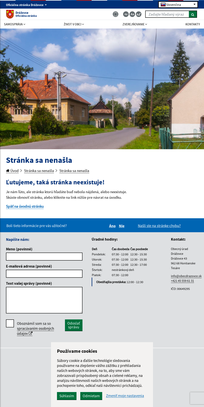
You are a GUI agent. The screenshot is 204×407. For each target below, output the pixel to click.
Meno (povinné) (19, 249)
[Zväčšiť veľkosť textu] (138, 14)
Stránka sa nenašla (39, 170)
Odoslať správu (73, 325)
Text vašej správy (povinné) (29, 283)
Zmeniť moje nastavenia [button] (125, 396)
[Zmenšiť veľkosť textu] (126, 14)
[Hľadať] (193, 14)
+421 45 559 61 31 (182, 281)
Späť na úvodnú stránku (25, 206)
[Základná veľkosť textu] (132, 14)
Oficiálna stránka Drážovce (26, 5)
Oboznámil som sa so (35, 328)
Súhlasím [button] (66, 395)
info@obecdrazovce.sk (186, 276)
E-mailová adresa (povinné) (29, 266)
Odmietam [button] (91, 395)
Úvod (12, 170)
